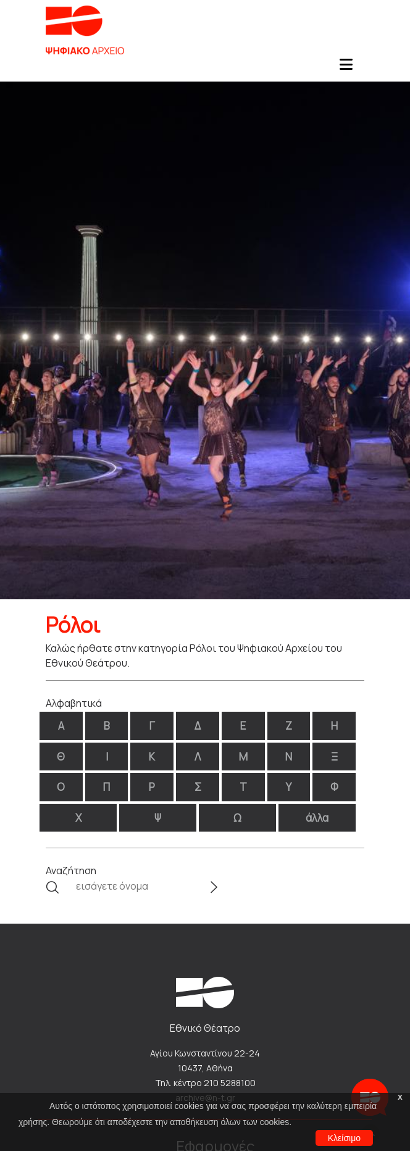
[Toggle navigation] (345, 68)
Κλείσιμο (344, 1138)
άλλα (317, 818)
